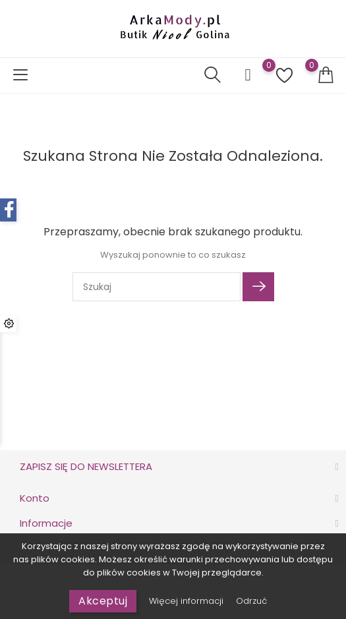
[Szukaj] (156, 286)
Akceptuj (102, 600)
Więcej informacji (187, 601)
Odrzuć (251, 601)
